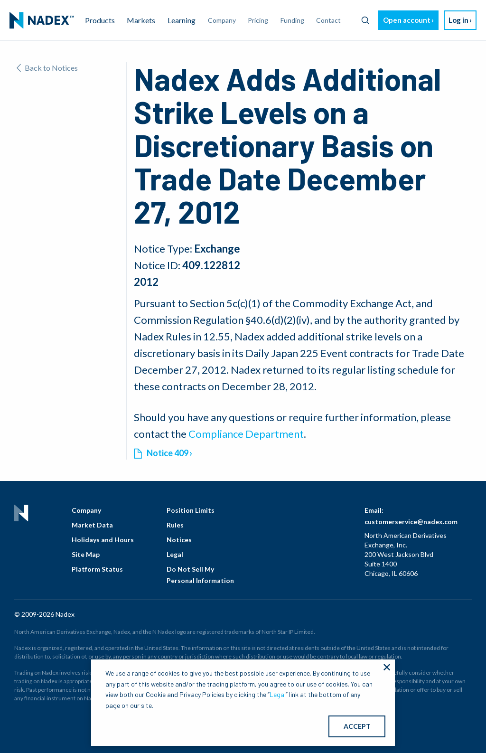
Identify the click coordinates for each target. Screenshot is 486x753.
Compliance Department (246, 433)
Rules (175, 525)
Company (86, 510)
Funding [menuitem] (292, 20)
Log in (458, 20)
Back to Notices (47, 67)
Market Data (92, 525)
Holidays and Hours (103, 540)
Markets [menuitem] (141, 20)
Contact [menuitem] (328, 20)
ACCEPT (357, 726)
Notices (179, 540)
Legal (175, 554)
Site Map (86, 554)
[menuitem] (41, 20)
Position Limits (191, 510)
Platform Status (97, 569)
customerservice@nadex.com (411, 522)
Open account (406, 20)
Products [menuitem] (100, 20)
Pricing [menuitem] (258, 20)
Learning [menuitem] (182, 20)
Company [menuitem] (222, 20)
